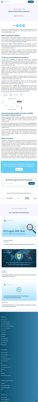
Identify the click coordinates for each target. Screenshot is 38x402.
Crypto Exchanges (4, 352)
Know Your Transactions (5, 328)
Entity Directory (16, 124)
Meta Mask (3, 336)
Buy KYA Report (4, 344)
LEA (1, 371)
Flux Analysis (3, 332)
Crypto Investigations (5, 399)
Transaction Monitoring (5, 321)
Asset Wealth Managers (5, 387)
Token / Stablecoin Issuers (6, 367)
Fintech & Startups (4, 360)
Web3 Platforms (4, 365)
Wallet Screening (4, 319)
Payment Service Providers (6, 375)
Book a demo (19, 169)
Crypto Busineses (4, 356)
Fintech (2, 389)
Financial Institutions (4, 354)
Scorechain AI (3, 330)
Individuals (3, 373)
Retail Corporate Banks (5, 385)
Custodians (3, 383)
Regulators (3, 369)
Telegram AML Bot (4, 338)
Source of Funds (4, 397)
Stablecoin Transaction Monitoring (7, 326)
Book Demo (31, 1)
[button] (36, 2)
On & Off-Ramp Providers (5, 358)
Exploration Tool (4, 342)
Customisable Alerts (4, 340)
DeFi (1, 363)
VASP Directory (3, 334)
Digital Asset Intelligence (5, 323)
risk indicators (9, 124)
